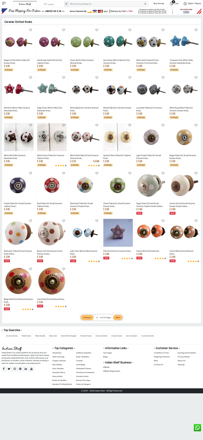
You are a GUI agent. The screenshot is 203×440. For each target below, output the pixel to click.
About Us (181, 361)
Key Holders (57, 365)
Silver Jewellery (82, 357)
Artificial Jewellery (83, 353)
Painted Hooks (86, 336)
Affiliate (106, 367)
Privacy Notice (184, 357)
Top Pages (107, 353)
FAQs (156, 361)
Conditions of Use (161, 353)
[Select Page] (98, 317)
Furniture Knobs (148, 336)
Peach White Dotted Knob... (148, 251)
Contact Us (158, 365)
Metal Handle (40, 336)
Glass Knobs (57, 376)
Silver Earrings (58, 357)
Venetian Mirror (58, 372)
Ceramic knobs (82, 376)
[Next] (118, 317)
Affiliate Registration (111, 371)
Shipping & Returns (162, 357)
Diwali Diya (56, 353)
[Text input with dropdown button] (108, 4)
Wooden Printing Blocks (62, 384)
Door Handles (58, 369)
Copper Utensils (59, 361)
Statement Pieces (83, 369)
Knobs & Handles (59, 380)
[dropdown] (66, 4)
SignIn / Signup (194, 3)
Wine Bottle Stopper (69, 336)
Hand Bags (80, 365)
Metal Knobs (26, 336)
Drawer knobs (116, 336)
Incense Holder (101, 336)
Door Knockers (131, 336)
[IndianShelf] (25, 4)
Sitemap (181, 365)
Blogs (105, 357)
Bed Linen (53, 336)
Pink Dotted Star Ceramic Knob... (117, 251)
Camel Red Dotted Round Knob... (51, 299)
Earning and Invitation (187, 353)
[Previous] (87, 317)
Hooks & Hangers (83, 384)
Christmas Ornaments (85, 372)
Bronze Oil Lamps (83, 380)
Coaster (79, 361)
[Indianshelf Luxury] (49, 4)
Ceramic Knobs (12, 336)
